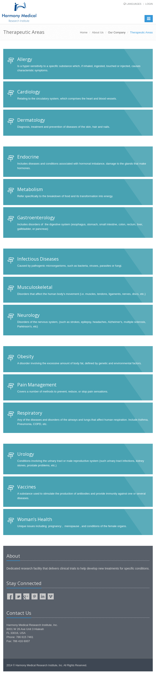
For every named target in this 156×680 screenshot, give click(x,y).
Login (149, 4)
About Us (97, 32)
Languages (134, 4)
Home (84, 32)
